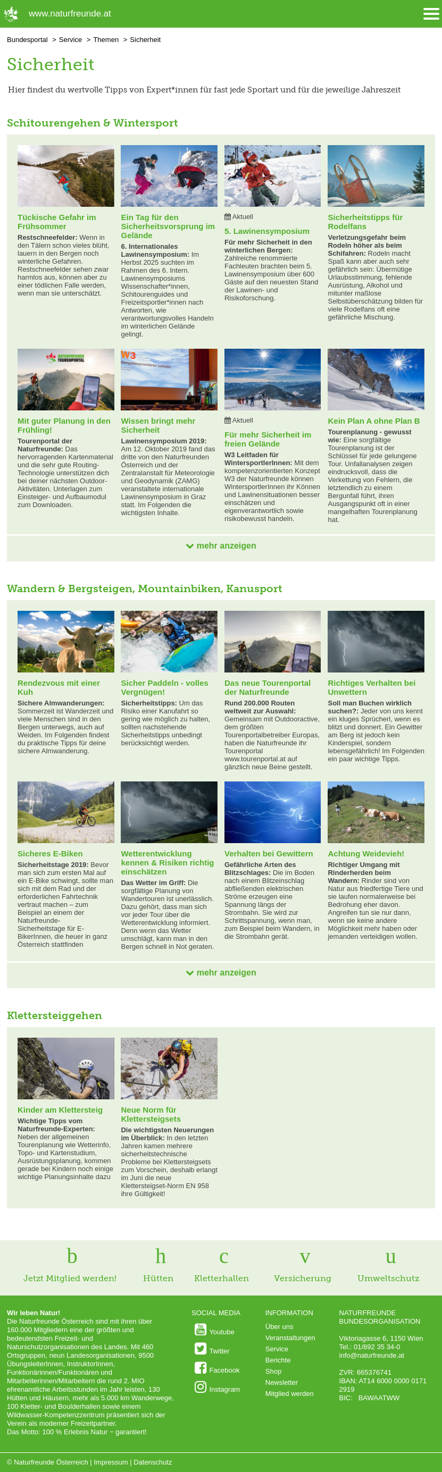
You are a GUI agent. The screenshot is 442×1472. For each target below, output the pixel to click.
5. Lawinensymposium (267, 230)
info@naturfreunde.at (371, 1355)
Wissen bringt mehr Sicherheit (158, 425)
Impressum (111, 1462)
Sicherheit (145, 40)
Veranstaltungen (290, 1338)
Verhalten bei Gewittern (268, 853)
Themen (106, 40)
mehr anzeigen (221, 545)
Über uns (279, 1327)
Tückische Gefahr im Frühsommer (57, 222)
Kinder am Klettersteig (60, 1109)
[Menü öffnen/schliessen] (431, 14)
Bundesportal (27, 40)
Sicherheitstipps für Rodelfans (365, 222)
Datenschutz (153, 1462)
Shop (273, 1371)
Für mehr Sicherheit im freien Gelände (267, 439)
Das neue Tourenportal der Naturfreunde (267, 687)
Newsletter (281, 1382)
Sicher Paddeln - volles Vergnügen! (164, 687)
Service (70, 40)
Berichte (278, 1360)
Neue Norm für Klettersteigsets (151, 1114)
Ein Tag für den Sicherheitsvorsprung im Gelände (168, 226)
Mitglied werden (289, 1394)
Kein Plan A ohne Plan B (374, 420)
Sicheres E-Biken (50, 853)
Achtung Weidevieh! (366, 853)
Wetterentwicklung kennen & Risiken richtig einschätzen (167, 862)
